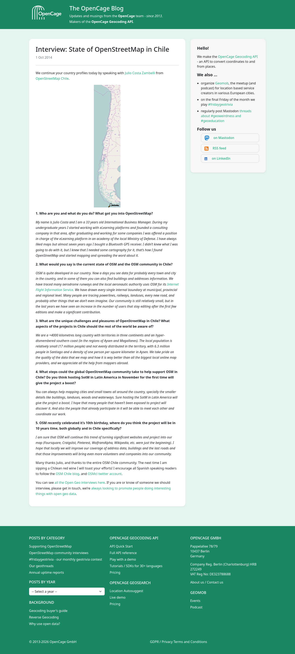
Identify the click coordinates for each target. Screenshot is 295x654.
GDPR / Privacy (161, 641)
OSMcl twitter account (104, 473)
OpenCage (126, 16)
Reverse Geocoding (44, 617)
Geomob (222, 83)
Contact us (215, 582)
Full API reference (123, 553)
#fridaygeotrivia (220, 104)
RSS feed (219, 148)
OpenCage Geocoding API (112, 21)
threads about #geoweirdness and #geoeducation (226, 116)
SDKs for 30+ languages (144, 566)
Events (195, 600)
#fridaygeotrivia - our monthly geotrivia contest (65, 559)
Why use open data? (44, 624)
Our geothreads (41, 566)
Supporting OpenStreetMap (50, 546)
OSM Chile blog (67, 473)
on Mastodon (223, 138)
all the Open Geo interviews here (80, 482)
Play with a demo (123, 559)
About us (197, 582)
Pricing (115, 572)
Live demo (117, 597)
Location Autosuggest (126, 591)
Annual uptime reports (46, 572)
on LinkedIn (221, 158)
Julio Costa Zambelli (140, 73)
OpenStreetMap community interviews (58, 553)
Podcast (196, 607)
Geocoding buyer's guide (48, 610)
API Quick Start (121, 546)
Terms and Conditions (190, 641)
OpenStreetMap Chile (52, 78)
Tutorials (116, 566)
